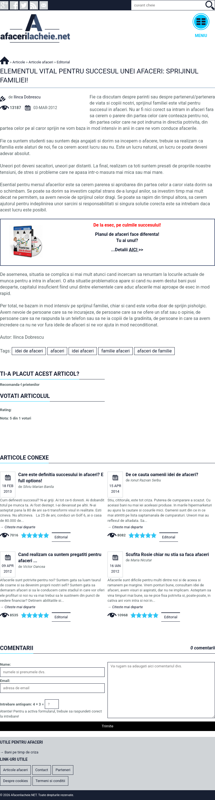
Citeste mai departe (19, 527)
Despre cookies (15, 781)
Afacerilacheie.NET (4, 59)
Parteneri (62, 770)
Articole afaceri (41, 62)
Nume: (5, 664)
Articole (19, 62)
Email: (5, 681)
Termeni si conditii (50, 781)
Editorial (61, 537)
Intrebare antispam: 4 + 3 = (22, 704)
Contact (41, 770)
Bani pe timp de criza (21, 752)
